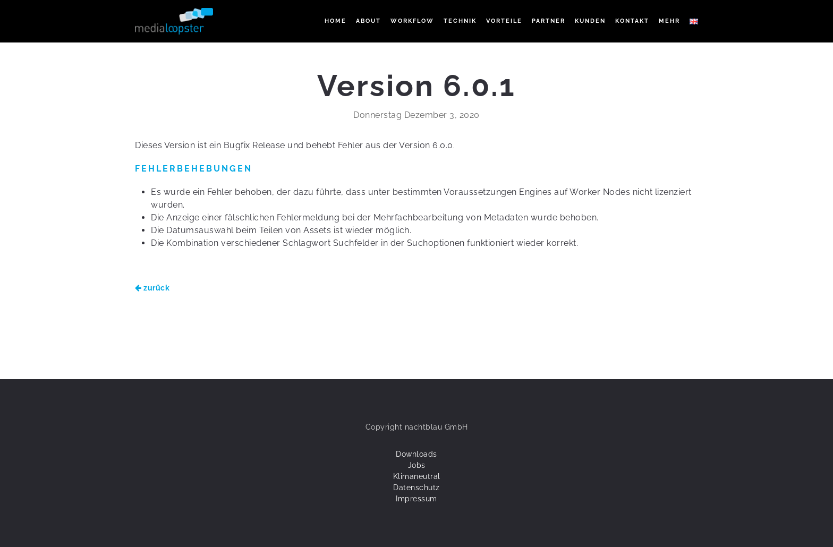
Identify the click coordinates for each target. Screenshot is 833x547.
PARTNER (548, 21)
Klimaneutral (416, 476)
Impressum (416, 498)
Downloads (416, 454)
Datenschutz (416, 487)
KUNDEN (590, 21)
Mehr (669, 21)
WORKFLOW (412, 21)
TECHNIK (460, 21)
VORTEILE (504, 21)
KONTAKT (632, 21)
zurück (152, 288)
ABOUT (368, 21)
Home (335, 21)
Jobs (417, 465)
